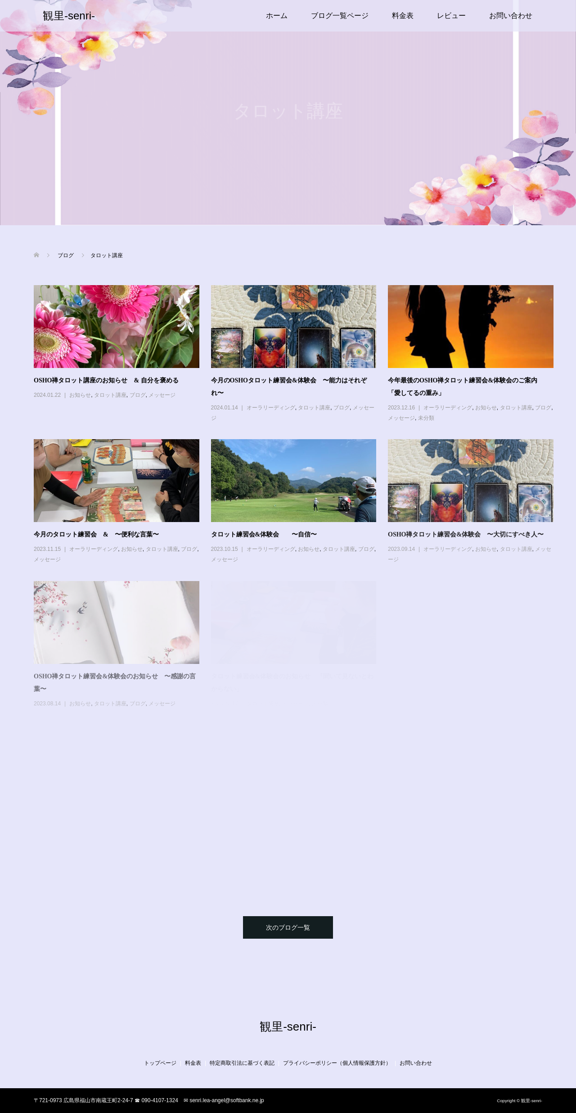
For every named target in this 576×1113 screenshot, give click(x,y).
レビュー (451, 15)
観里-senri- (69, 15)
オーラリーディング (271, 407)
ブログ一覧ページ (340, 15)
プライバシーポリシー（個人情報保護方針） (337, 1063)
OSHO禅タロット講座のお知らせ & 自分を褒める (106, 380)
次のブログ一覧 (288, 927)
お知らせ (80, 395)
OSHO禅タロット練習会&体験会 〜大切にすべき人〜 (466, 534)
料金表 (403, 15)
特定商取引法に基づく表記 (242, 1063)
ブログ (138, 395)
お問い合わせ (510, 15)
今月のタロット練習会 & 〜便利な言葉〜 (96, 534)
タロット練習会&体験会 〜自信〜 (264, 534)
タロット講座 (110, 395)
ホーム (277, 15)
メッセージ (162, 395)
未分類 (426, 418)
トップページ (160, 1063)
